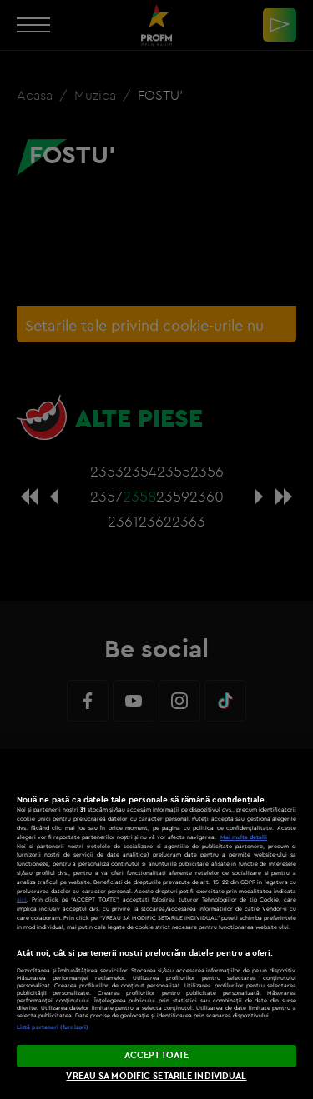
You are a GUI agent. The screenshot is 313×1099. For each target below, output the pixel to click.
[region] (156, 924)
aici (22, 899)
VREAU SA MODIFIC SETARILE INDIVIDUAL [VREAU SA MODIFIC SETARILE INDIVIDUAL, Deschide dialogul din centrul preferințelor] (156, 1076)
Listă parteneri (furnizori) (52, 1027)
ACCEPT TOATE (156, 1055)
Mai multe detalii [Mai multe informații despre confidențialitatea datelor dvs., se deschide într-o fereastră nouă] (243, 837)
